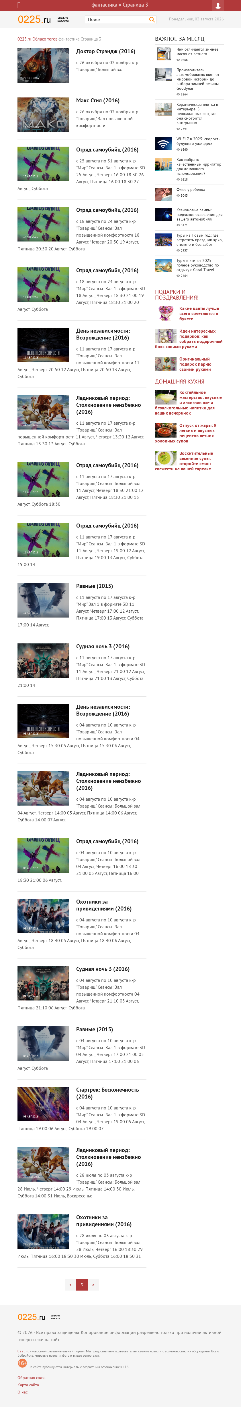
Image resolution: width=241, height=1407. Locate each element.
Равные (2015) (94, 586)
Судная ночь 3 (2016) (103, 647)
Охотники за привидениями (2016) (104, 905)
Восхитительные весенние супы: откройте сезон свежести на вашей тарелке (184, 461)
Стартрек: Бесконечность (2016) (107, 1093)
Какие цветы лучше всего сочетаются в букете (199, 314)
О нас (22, 1392)
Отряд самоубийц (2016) (107, 150)
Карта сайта (28, 1385)
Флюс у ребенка (191, 189)
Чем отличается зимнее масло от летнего (197, 52)
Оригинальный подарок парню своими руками (195, 364)
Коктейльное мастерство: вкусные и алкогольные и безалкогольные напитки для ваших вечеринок (188, 403)
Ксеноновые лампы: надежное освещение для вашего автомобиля (200, 215)
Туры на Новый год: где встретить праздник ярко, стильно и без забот (199, 240)
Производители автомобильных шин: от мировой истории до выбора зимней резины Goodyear (198, 79)
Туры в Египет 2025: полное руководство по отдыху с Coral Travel (198, 265)
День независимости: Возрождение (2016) (103, 334)
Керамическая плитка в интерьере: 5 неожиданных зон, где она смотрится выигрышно (197, 114)
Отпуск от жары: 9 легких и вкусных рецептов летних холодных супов (185, 433)
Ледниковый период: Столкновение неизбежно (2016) (108, 405)
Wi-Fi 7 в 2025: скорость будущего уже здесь (198, 141)
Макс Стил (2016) (98, 101)
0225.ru (23, 1352)
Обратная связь (31, 1378)
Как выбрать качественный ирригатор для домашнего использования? (199, 167)
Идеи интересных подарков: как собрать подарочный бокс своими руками (189, 339)
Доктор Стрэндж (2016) (106, 51)
